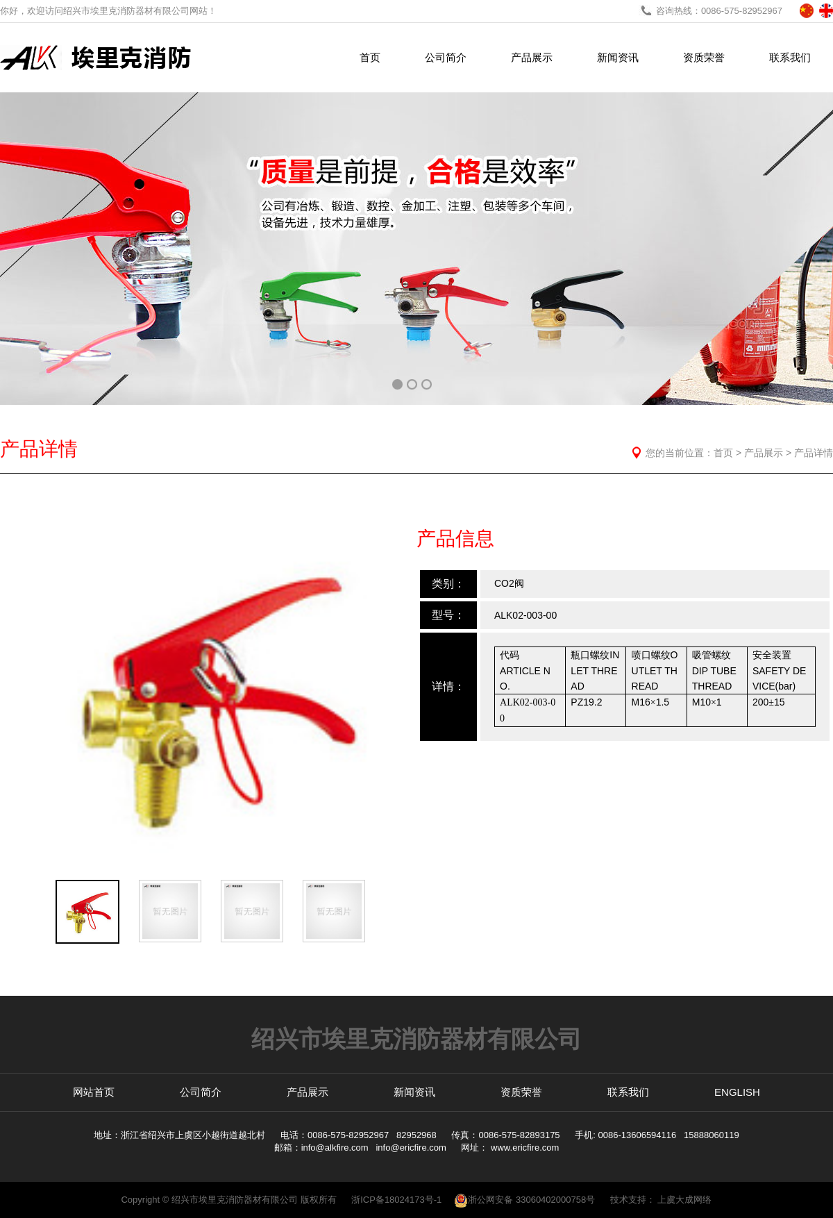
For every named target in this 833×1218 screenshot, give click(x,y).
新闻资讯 (618, 57)
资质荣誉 (704, 57)
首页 (370, 57)
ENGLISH (737, 1092)
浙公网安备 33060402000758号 (524, 1199)
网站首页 (94, 1092)
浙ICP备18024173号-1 (396, 1199)
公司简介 (445, 57)
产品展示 (532, 57)
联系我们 (790, 57)
